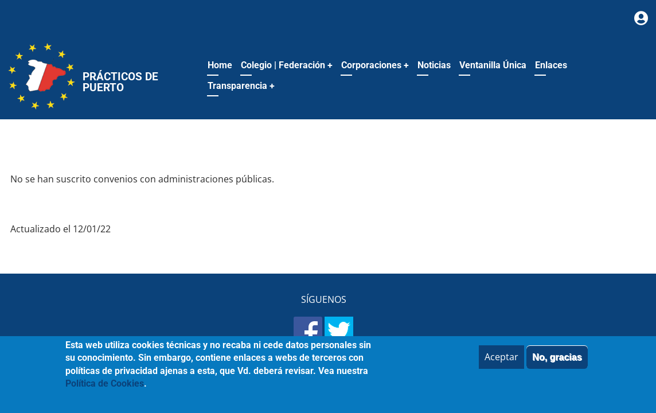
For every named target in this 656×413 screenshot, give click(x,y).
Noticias (434, 65)
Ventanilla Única (492, 65)
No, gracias (556, 364)
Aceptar (501, 363)
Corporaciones (375, 65)
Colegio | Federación (287, 65)
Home (220, 65)
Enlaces (551, 65)
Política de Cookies (104, 390)
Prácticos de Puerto (120, 82)
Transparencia (241, 85)
